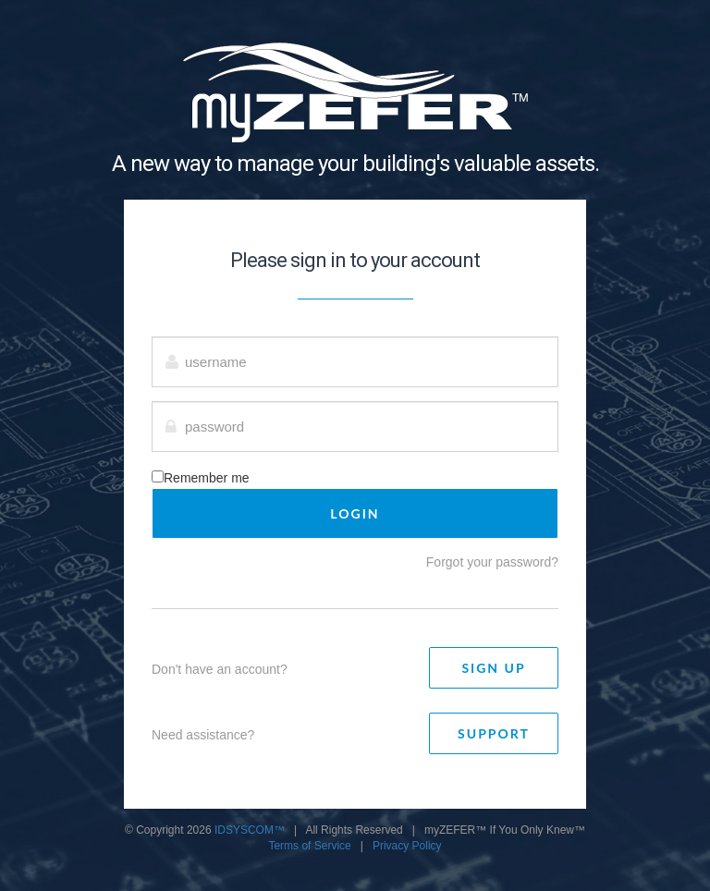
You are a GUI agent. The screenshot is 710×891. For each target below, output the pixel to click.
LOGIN (354, 513)
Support (494, 733)
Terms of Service (309, 845)
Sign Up (493, 668)
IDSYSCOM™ (249, 830)
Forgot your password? (492, 562)
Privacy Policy (407, 845)
